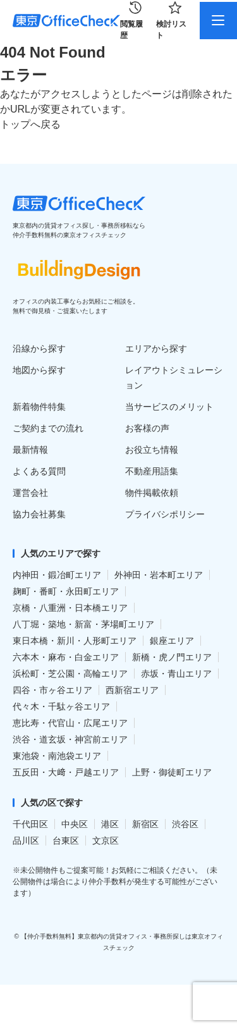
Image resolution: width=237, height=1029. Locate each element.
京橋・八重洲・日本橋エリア (70, 608)
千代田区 (30, 824)
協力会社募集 (39, 514)
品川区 (26, 840)
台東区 (65, 840)
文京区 (105, 840)
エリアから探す (156, 348)
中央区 (74, 824)
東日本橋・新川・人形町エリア (75, 641)
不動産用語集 (151, 471)
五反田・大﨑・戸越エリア (66, 772)
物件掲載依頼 (151, 493)
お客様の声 (147, 428)
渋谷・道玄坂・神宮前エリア (70, 739)
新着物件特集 (39, 407)
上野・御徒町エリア (172, 772)
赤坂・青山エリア (176, 674)
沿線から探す (39, 348)
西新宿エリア (132, 690)
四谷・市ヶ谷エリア (52, 690)
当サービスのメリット (169, 407)
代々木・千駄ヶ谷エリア (61, 706)
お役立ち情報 (151, 450)
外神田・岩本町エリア (158, 575)
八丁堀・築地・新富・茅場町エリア (83, 624)
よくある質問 (39, 471)
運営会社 (30, 493)
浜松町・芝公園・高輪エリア (70, 674)
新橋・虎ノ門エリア (172, 657)
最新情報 (30, 450)
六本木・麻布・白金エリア (66, 657)
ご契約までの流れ (48, 428)
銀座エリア (172, 641)
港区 (110, 824)
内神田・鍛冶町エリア (57, 575)
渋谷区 (185, 824)
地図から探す (39, 370)
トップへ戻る (30, 124)
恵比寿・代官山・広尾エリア (70, 723)
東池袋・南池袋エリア (57, 756)
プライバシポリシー (165, 514)
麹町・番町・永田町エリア (66, 591)
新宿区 (145, 824)
